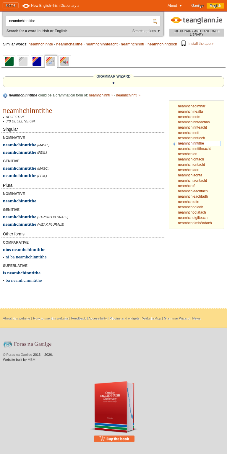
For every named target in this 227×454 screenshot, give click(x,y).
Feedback (78, 318)
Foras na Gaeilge (19, 354)
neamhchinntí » (101, 95)
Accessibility (97, 318)
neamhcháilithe (69, 44)
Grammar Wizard (176, 318)
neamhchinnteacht (102, 44)
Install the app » (197, 43)
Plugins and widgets (125, 318)
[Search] (155, 21)
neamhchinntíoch (162, 44)
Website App (151, 318)
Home (10, 5)
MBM (31, 359)
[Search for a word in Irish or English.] (80, 21)
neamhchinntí (132, 44)
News (196, 318)
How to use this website (51, 318)
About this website (16, 318)
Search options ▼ (146, 31)
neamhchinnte (40, 44)
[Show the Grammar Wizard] (113, 83)
